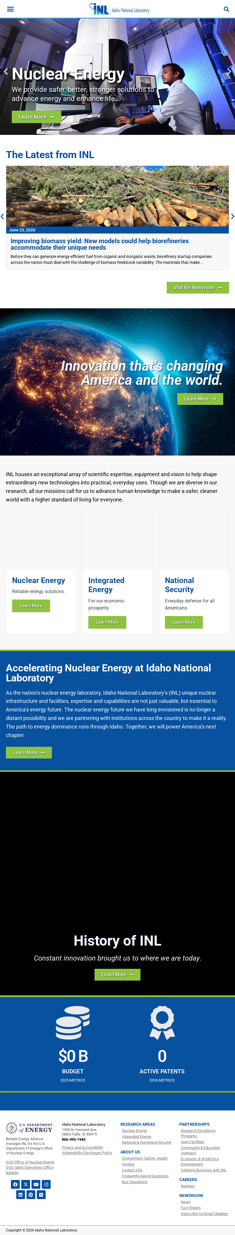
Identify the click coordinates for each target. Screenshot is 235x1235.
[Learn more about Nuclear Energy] (41, 572)
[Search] (226, 9)
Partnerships (194, 1124)
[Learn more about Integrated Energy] (117, 572)
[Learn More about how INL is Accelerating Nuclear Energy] (29, 753)
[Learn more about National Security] (194, 572)
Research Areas (137, 1124)
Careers (188, 1179)
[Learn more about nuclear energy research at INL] (36, 117)
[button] (5, 71)
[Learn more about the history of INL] (117, 975)
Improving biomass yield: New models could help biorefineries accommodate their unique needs (100, 244)
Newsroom (191, 1195)
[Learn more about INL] (200, 399)
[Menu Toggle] (10, 9)
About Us (130, 1152)
